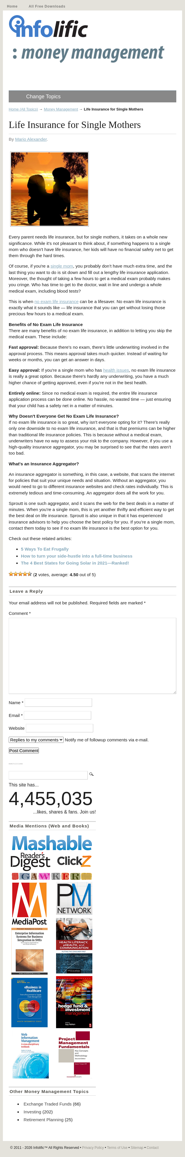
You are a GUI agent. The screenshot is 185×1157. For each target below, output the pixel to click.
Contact (153, 1148)
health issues (116, 370)
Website (17, 728)
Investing (32, 1111)
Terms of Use (117, 1148)
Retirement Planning (44, 1119)
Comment (20, 613)
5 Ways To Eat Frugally (45, 549)
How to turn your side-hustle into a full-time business (76, 555)
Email (16, 715)
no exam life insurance (57, 301)
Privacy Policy (93, 1148)
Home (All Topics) (23, 109)
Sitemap (137, 1148)
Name (16, 702)
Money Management (61, 109)
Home (12, 6)
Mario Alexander (31, 139)
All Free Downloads (47, 6)
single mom (62, 266)
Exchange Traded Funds (47, 1103)
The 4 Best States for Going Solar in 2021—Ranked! (75, 562)
